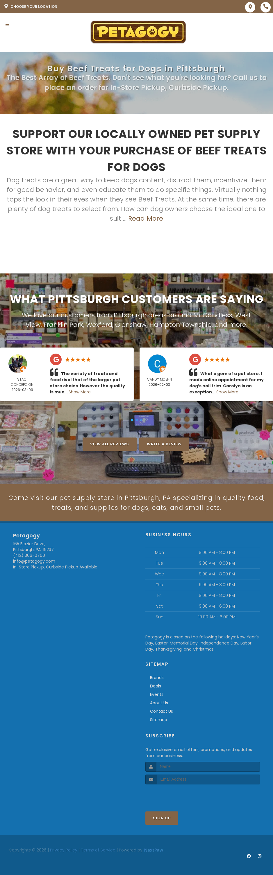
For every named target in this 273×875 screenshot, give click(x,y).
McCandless (212, 315)
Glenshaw (131, 324)
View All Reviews (109, 444)
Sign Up (162, 818)
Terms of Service (98, 851)
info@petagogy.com (34, 562)
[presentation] (176, 796)
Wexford (99, 324)
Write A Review (164, 444)
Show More (80, 392)
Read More (145, 218)
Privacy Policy (63, 851)
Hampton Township (180, 324)
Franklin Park (63, 324)
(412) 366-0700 (29, 556)
